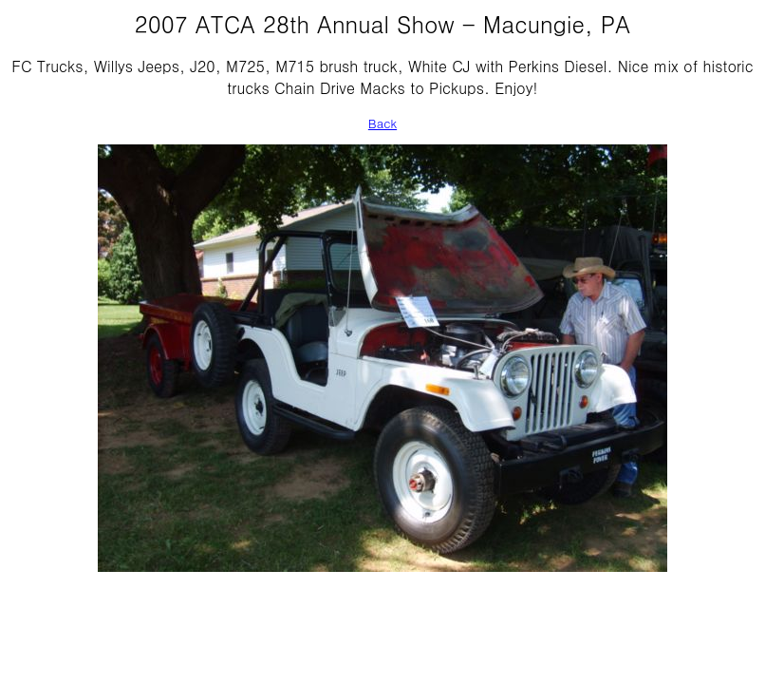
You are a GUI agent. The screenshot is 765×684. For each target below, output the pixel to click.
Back (382, 123)
